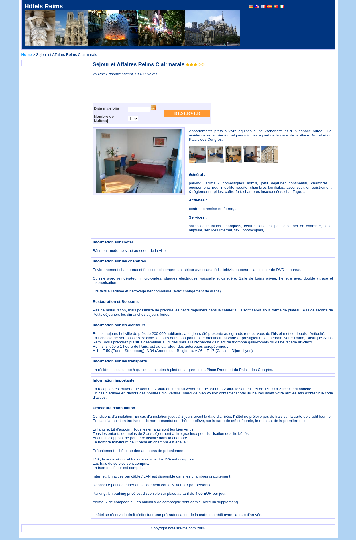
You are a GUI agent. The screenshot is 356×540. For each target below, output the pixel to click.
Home (26, 54)
